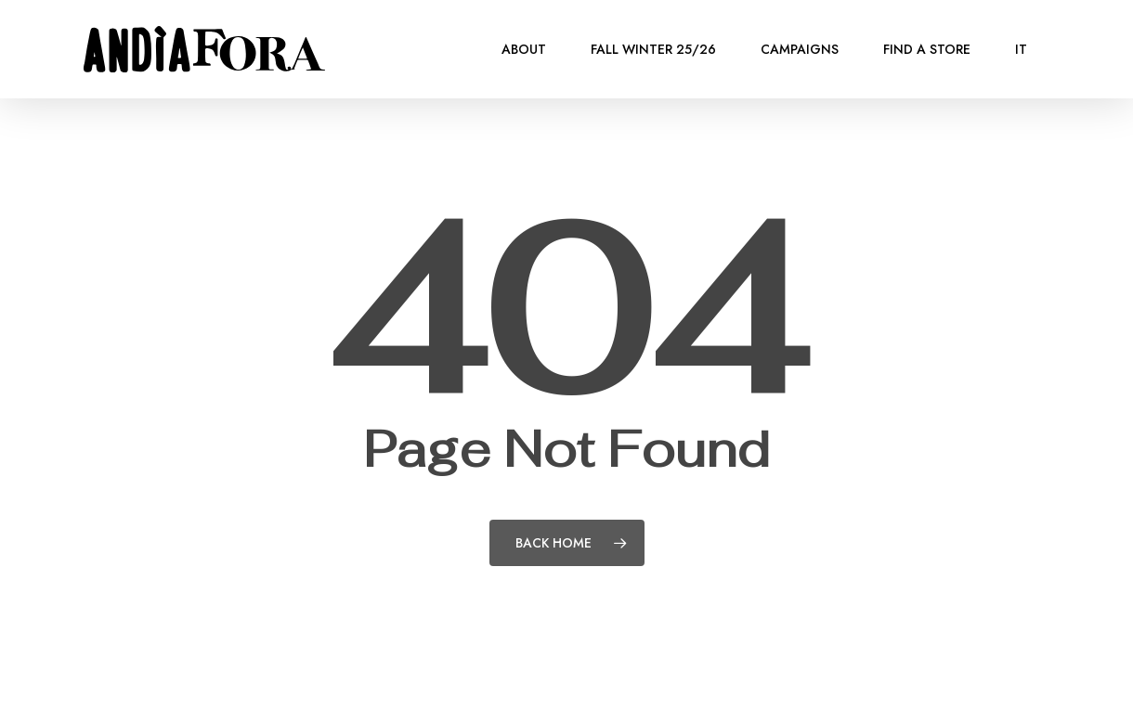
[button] (1097, 9)
